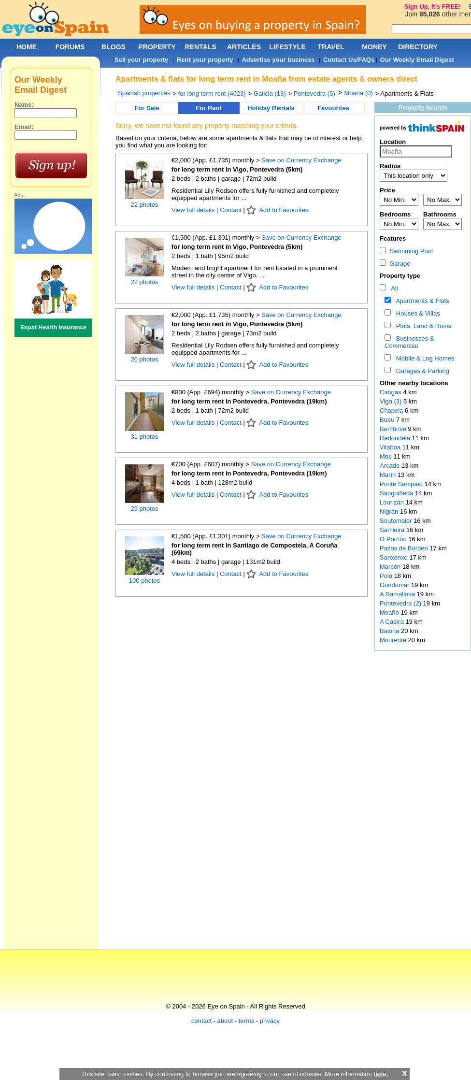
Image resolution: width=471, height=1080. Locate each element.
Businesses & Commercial (409, 342)
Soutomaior (397, 520)
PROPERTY (156, 47)
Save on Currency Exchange (301, 160)
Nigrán (390, 511)
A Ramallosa (398, 594)
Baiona (390, 630)
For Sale (146, 108)
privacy (270, 1020)
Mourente (394, 640)
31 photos (144, 436)
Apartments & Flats (421, 300)
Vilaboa (391, 447)
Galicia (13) (269, 93)
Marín (389, 474)
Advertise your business (278, 59)
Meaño (390, 612)
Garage (395, 263)
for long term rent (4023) (212, 93)
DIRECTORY (418, 47)
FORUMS (70, 47)
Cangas (391, 392)
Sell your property (141, 59)
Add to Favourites (283, 210)
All (393, 288)
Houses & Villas (416, 313)
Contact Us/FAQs (348, 59)
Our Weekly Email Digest (417, 59)
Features (393, 238)
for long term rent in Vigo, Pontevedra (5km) (236, 169)
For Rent (208, 108)
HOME (26, 47)
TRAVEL (331, 47)
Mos (386, 456)
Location (393, 141)
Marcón (391, 566)
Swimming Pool (406, 251)
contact (201, 1020)
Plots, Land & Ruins (422, 326)
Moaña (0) (358, 93)
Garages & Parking (421, 370)
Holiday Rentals (271, 108)
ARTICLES (244, 47)
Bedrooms (395, 214)
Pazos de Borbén (404, 548)
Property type (400, 275)
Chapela (392, 410)
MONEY (374, 47)
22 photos (144, 204)
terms (247, 1020)
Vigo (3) (390, 401)
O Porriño (394, 539)
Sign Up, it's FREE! (432, 6)
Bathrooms (440, 214)
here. (380, 1074)
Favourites (333, 108)
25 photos (144, 508)
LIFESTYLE (287, 47)
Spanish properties (144, 93)
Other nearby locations (414, 383)
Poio (387, 575)
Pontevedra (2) (400, 603)
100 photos (144, 580)
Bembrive (394, 428)
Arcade (390, 465)
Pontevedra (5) (314, 93)
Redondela (396, 438)
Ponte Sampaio (402, 484)
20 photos (144, 359)
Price (387, 190)
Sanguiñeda (397, 493)
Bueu (388, 419)
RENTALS (200, 47)
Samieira (393, 529)
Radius (390, 166)
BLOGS (113, 47)
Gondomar (395, 585)
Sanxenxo (394, 557)
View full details (193, 210)
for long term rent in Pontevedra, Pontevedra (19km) (249, 401)
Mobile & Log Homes (424, 358)
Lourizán (392, 502)
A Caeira (392, 621)
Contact (231, 210)
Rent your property (205, 59)
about (225, 1020)
